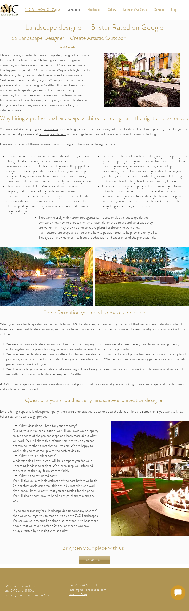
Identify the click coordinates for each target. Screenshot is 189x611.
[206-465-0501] (94, 560)
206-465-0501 (86, 585)
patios (81, 176)
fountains (12, 181)
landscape (51, 129)
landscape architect (52, 134)
